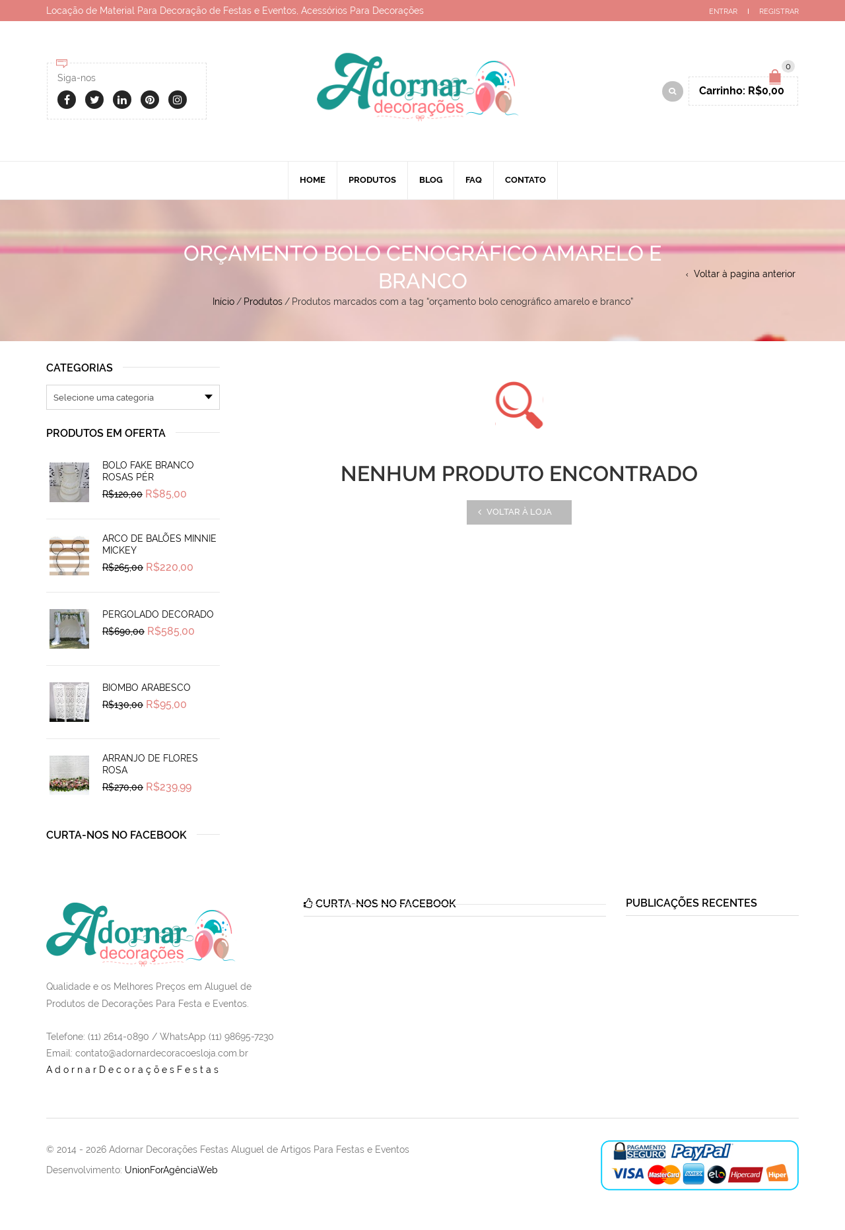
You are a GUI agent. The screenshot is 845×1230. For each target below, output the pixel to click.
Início (223, 301)
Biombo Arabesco (146, 687)
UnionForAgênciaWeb (171, 1170)
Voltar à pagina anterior (744, 274)
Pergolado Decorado (158, 614)
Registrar (779, 11)
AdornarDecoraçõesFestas (133, 1069)
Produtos (372, 180)
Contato (525, 180)
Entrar (723, 11)
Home (312, 180)
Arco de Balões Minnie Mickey (159, 544)
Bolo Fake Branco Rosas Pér (148, 471)
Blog (430, 180)
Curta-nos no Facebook (116, 835)
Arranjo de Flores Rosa (150, 764)
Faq (473, 180)
